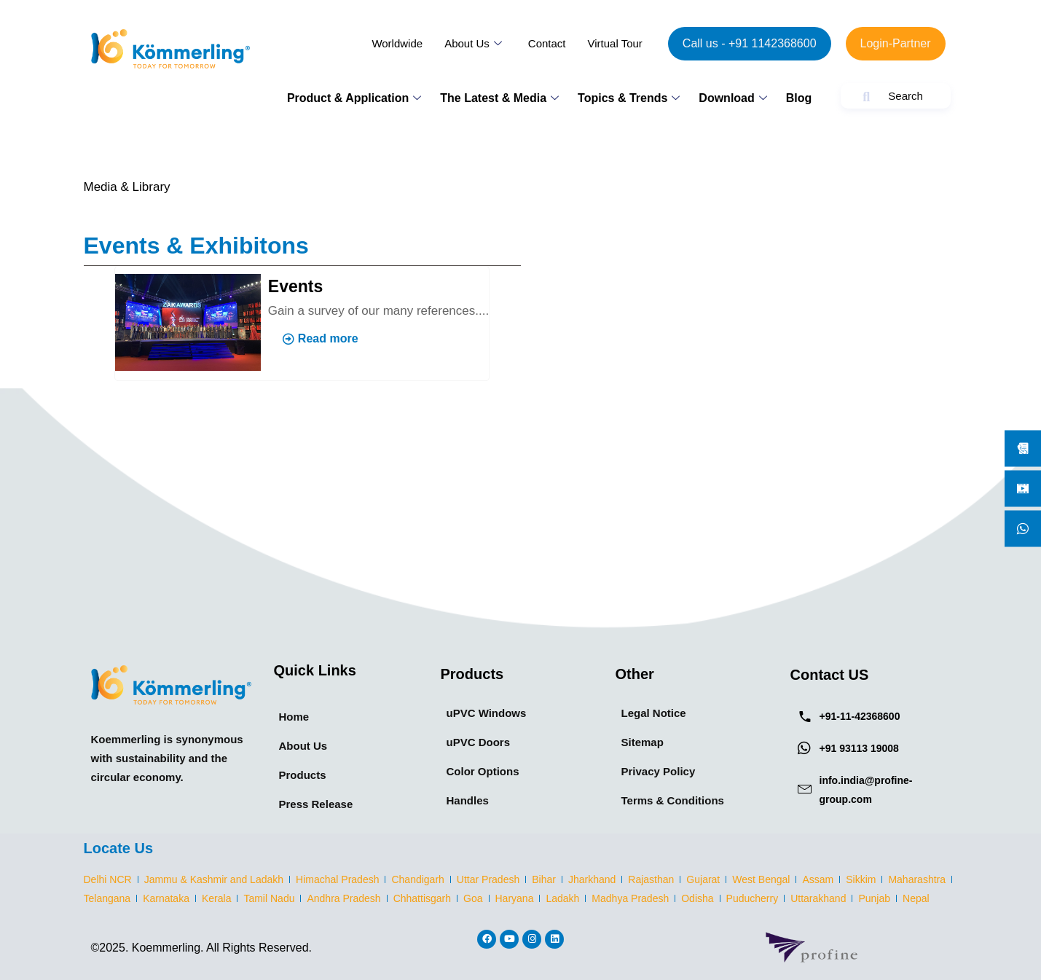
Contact (547, 43)
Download (732, 98)
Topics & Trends (629, 98)
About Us (473, 43)
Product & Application (354, 98)
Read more (320, 338)
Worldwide (397, 43)
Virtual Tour (615, 43)
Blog (799, 98)
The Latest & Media (499, 98)
